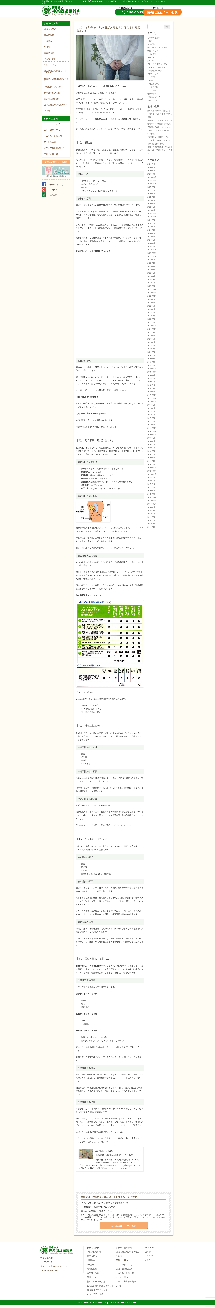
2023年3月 (151, 279)
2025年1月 (151, 210)
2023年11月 (152, 253)
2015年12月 (152, 467)
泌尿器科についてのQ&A (55, 104)
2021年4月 (151, 348)
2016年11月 (152, 431)
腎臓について (50, 64)
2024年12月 (152, 213)
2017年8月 (151, 408)
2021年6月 (151, 342)
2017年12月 (152, 395)
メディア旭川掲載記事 (54, 148)
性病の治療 (49, 52)
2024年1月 (151, 246)
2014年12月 (152, 497)
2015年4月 (151, 484)
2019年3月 (151, 365)
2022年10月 (152, 296)
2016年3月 (151, 457)
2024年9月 (151, 220)
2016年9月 (151, 438)
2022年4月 (151, 315)
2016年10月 (152, 434)
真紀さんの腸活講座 (157, 67)
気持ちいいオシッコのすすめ (114, 1168)
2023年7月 (151, 266)
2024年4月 (151, 236)
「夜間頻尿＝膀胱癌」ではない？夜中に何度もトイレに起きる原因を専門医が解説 (159, 140)
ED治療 (47, 46)
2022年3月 (151, 319)
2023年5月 (151, 273)
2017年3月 (151, 421)
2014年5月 (151, 520)
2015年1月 (151, 494)
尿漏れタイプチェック (54, 86)
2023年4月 (151, 276)
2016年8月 (151, 441)
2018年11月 (152, 372)
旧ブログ (149, 1256)
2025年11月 (152, 180)
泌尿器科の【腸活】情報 (157, 64)
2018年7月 (151, 375)
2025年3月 (151, 203)
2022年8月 (151, 302)
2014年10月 (152, 504)
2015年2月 (151, 490)
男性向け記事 (152, 74)
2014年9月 (151, 507)
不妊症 (151, 80)
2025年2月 (151, 207)
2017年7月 (151, 411)
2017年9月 (151, 405)
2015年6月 (151, 480)
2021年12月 (152, 325)
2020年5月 (151, 358)
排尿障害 (48, 40)
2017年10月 (152, 401)
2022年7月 (151, 306)
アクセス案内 (50, 142)
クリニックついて (52, 124)
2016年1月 (151, 464)
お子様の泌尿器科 (52, 98)
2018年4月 (151, 385)
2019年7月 (151, 362)
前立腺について (155, 84)
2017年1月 (151, 424)
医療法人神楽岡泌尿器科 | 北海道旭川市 (62, 10)
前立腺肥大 (49, 34)
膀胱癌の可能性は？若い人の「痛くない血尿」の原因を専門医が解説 (159, 130)
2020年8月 (151, 355)
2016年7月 (151, 444)
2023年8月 (151, 263)
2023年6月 (151, 269)
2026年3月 (151, 167)
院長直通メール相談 (152, 12)
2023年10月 (152, 256)
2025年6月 (151, 197)
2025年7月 (151, 193)
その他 (47, 110)
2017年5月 (151, 418)
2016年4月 (151, 454)
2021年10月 (152, 329)
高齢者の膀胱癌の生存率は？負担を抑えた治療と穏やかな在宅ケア (159, 150)
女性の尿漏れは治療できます (56, 79)
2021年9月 (151, 332)
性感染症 (151, 57)
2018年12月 (152, 368)
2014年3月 (151, 527)
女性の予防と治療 (52, 92)
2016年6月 (151, 447)
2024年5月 (151, 233)
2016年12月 (152, 428)
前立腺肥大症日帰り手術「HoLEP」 (55, 71)
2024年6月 (151, 230)
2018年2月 (151, 388)
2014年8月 (151, 510)
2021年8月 (151, 335)
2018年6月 (151, 378)
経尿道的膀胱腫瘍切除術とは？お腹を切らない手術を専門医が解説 (159, 113)
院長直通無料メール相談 (56, 162)
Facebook (149, 1247)
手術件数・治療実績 (53, 136)
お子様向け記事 (153, 37)
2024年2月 (151, 243)
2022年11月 (152, 292)
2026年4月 (151, 164)
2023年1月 (151, 286)
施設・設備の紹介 (52, 130)
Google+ (149, 1251)
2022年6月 (151, 309)
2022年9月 (151, 299)
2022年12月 (152, 289)
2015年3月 (151, 487)
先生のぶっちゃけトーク (157, 47)
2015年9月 (151, 477)
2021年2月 (151, 352)
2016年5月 (151, 451)
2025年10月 (152, 183)
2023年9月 (151, 259)
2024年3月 (151, 240)
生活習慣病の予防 (154, 70)
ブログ (119, 1285)
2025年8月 (151, 190)
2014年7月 (151, 514)
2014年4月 (151, 523)
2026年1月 (151, 174)
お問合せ (149, 1260)
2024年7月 (151, 226)
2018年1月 (151, 391)
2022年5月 (151, 312)
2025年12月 (152, 177)
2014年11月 (152, 500)
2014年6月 (151, 517)
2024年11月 (152, 216)
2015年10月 (152, 474)
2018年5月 (151, 381)
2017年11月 (152, 398)
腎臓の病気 (151, 93)
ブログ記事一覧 (51, 153)
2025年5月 (151, 200)
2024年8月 (151, 223)
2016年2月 (151, 461)
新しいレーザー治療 (96, 1281)
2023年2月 (151, 282)
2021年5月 (151, 345)
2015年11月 (152, 471)
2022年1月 (151, 322)
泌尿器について (51, 28)
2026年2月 (151, 170)
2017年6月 (151, 414)
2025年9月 (151, 187)
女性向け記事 (152, 51)
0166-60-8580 (111, 12)
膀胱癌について (153, 97)
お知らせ (151, 41)
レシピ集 (151, 44)
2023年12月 (152, 249)
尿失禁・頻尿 (50, 58)
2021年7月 (151, 339)
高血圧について (153, 100)
